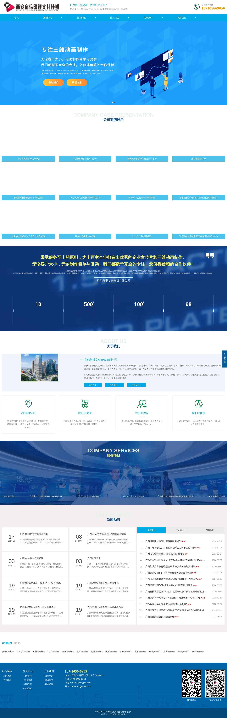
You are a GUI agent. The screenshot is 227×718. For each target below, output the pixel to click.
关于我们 (148, 17)
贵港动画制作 (8, 651)
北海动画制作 (140, 651)
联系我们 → (137, 385)
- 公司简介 (48, 676)
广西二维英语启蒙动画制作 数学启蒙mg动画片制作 (172, 547)
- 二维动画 (6, 680)
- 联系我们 (48, 680)
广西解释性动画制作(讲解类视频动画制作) (168, 604)
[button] (112, 102)
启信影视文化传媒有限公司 (113, 280)
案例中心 (47, 17)
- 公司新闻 (27, 676)
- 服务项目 (48, 684)
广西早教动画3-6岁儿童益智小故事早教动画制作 (171, 585)
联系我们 (181, 17)
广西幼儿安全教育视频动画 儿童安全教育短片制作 (172, 566)
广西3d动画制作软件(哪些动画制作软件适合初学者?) (173, 579)
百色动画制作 (68, 651)
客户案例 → (115, 385)
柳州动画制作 (184, 651)
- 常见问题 (27, 688)
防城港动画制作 (23, 651)
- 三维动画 (6, 676)
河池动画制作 (53, 651)
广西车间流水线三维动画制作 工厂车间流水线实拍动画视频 (176, 610)
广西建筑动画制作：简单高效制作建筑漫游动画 (170, 573)
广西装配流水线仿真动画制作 (161, 616)
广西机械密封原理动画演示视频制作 (165, 541)
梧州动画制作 (155, 651)
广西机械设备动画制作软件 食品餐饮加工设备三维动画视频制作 (176, 591)
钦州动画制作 (39, 651)
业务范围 (114, 17)
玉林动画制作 (82, 651)
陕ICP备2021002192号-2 (117, 714)
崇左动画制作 (126, 651)
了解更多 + (93, 385)
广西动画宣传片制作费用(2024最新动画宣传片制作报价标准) (176, 560)
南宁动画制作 (198, 651)
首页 (16, 17)
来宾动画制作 (111, 651)
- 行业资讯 (27, 680)
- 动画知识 (27, 684)
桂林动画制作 (169, 651)
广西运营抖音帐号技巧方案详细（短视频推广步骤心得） (175, 598)
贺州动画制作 (97, 651)
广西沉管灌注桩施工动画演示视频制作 (166, 554)
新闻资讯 (81, 17)
